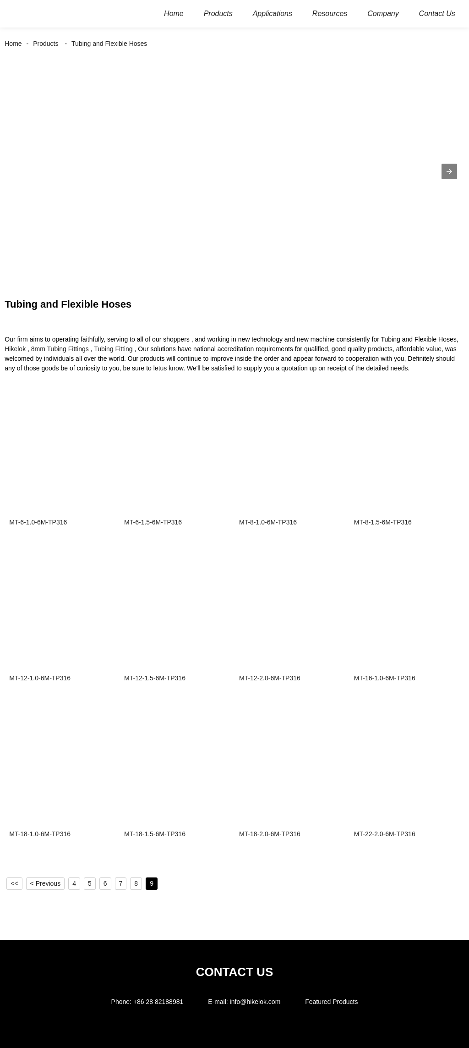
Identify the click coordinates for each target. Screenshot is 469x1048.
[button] (449, 171)
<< (14, 883)
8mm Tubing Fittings (60, 349)
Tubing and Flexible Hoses (109, 43)
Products (45, 43)
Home (13, 43)
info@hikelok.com (255, 1001)
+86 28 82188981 (158, 1001)
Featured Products (331, 1001)
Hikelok (15, 349)
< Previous (45, 883)
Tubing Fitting (113, 349)
